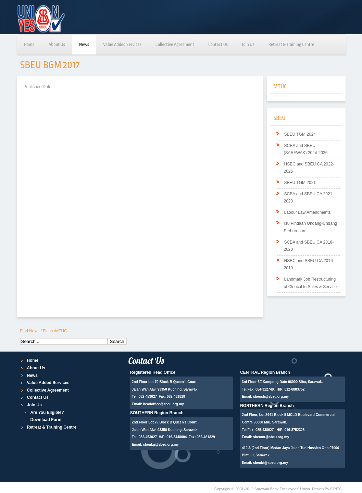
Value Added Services (122, 44)
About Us (57, 44)
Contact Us (218, 44)
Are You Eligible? (47, 412)
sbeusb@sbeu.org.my (271, 396)
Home (29, 44)
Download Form (46, 419)
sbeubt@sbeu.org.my (270, 463)
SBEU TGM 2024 (300, 134)
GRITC (336, 489)
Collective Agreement (174, 44)
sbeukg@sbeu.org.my (161, 444)
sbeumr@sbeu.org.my (271, 437)
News (84, 44)
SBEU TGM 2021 (300, 182)
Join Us (248, 44)
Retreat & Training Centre (291, 44)
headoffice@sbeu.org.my (163, 404)
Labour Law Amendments (307, 212)
